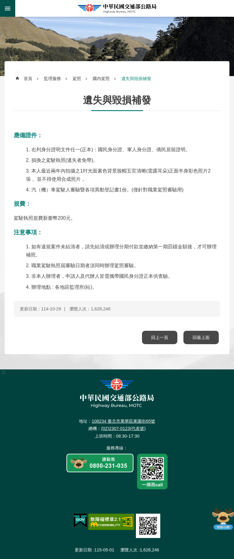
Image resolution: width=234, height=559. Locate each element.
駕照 (77, 78)
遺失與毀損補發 (136, 78)
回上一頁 (159, 337)
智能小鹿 (222, 518)
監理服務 (52, 78)
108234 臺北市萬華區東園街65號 (123, 421)
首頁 (28, 78)
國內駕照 (101, 78)
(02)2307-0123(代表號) (123, 428)
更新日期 (83, 549)
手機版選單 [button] (7, 8)
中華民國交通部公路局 (117, 8)
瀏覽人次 (128, 549)
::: (3, 17)
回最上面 (201, 337)
